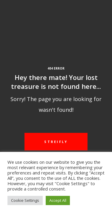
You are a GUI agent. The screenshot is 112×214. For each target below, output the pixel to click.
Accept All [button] (57, 200)
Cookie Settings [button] (25, 200)
